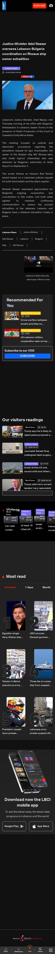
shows (40, 950)
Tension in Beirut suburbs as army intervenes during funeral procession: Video (12, 683)
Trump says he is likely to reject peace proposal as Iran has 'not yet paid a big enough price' (37, 433)
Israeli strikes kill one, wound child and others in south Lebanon (38, 470)
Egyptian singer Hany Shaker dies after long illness (11, 635)
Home (6, 950)
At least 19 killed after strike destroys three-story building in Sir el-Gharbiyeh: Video (27, 527)
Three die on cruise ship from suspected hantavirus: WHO (41, 683)
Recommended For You (25, 303)
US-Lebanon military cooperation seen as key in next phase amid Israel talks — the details (35, 339)
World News (30, 427)
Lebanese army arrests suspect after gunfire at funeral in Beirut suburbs (41, 731)
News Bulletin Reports (31, 313)
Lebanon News (31, 444)
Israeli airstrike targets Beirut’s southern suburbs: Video (40, 526)
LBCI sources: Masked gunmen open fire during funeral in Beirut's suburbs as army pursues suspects (39, 635)
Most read (16, 577)
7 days (29, 587)
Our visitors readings (22, 420)
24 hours (10, 587)
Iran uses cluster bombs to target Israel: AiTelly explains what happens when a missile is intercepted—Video (11, 528)
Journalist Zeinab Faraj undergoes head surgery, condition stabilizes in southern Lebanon (37, 453)
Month (47, 587)
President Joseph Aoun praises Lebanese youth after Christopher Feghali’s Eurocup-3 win (13, 731)
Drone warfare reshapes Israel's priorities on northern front (34, 322)
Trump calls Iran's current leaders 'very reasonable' (37, 486)
